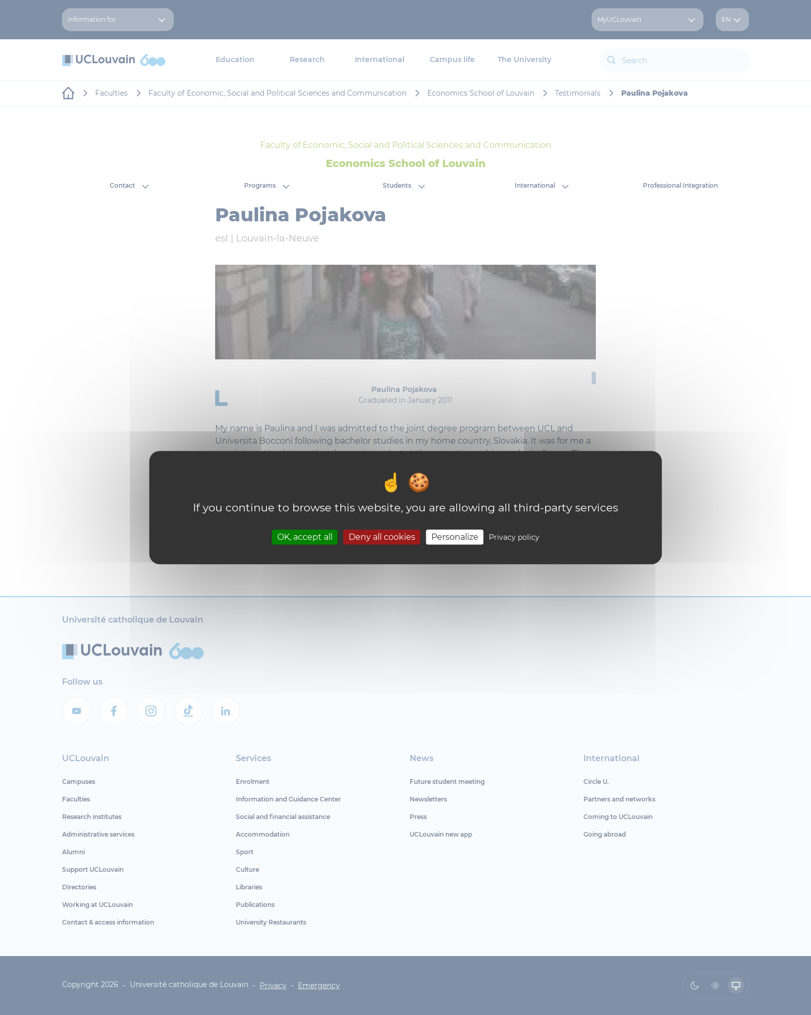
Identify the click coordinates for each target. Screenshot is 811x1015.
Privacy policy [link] (514, 537)
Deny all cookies (382, 537)
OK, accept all (305, 537)
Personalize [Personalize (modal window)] (454, 537)
